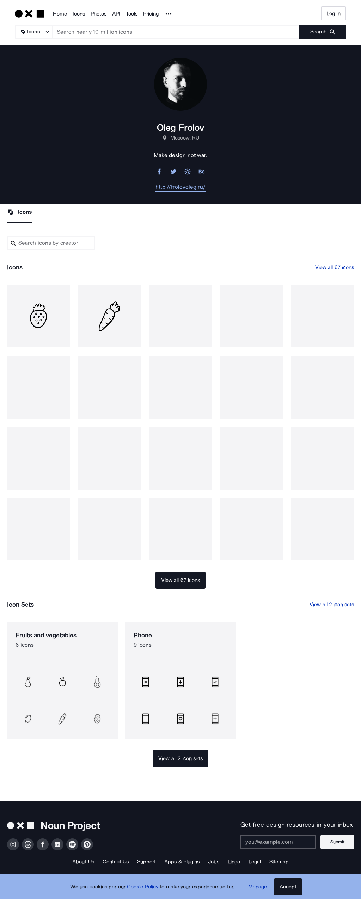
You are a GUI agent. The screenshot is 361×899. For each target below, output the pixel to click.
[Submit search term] (322, 32)
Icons (79, 14)
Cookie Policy (142, 887)
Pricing (151, 14)
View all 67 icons (334, 267)
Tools (131, 14)
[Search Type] (33, 32)
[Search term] (176, 32)
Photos (98, 14)
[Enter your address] (278, 842)
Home (60, 14)
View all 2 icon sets (332, 604)
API (116, 14)
